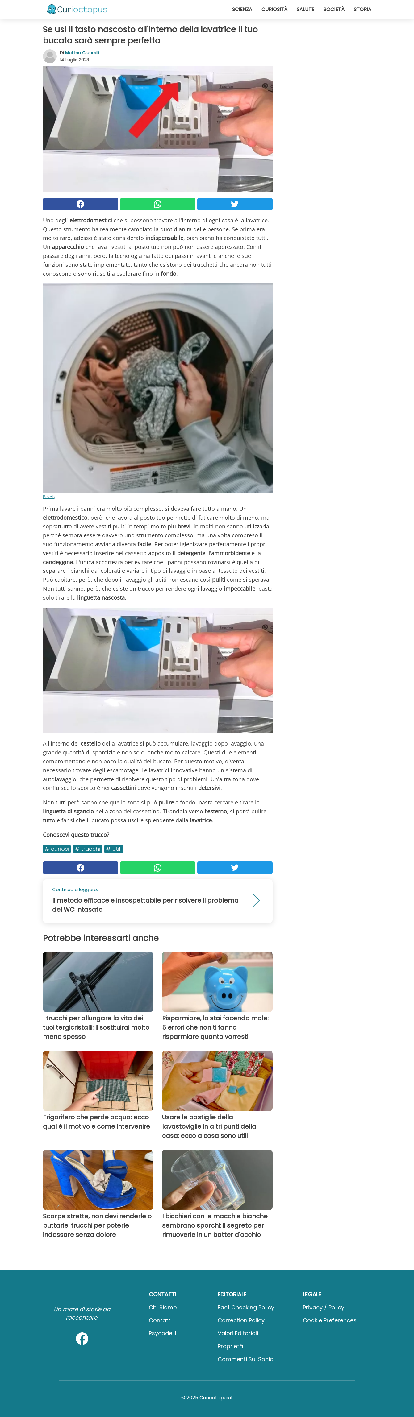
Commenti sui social (246, 1359)
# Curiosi (56, 849)
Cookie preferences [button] (330, 1320)
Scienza (242, 9)
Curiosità (274, 9)
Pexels (49, 496)
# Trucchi (87, 849)
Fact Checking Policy (246, 1307)
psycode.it (163, 1333)
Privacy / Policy (323, 1307)
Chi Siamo (163, 1307)
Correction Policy (241, 1320)
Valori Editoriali (238, 1333)
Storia (362, 9)
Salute (305, 9)
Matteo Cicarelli (82, 53)
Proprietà (230, 1346)
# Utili (114, 849)
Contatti (160, 1320)
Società (334, 9)
